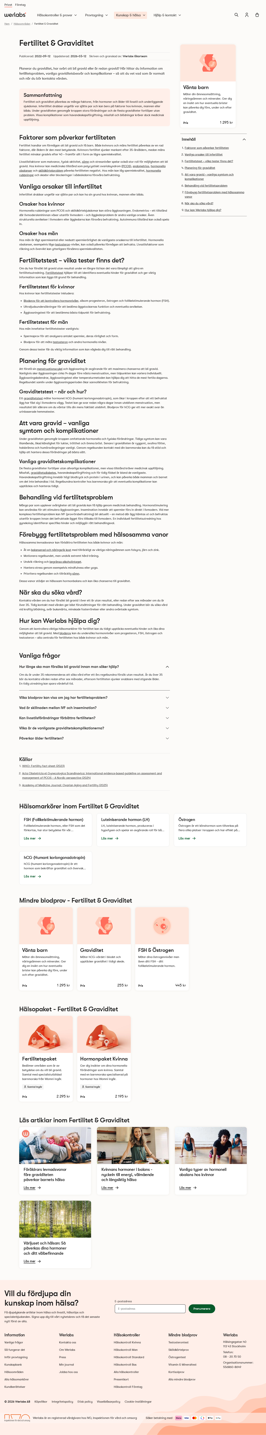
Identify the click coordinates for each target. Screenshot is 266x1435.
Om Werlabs (67, 1350)
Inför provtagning (16, 1357)
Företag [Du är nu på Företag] (20, 4)
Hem (7, 23)
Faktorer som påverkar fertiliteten (207, 148)
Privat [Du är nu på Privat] (8, 4)
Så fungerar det (14, 1350)
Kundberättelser (14, 1387)
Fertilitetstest (54, 273)
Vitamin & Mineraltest (182, 1364)
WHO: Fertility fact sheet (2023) (43, 766)
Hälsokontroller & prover (57, 15)
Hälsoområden (22, 23)
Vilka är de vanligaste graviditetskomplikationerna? (94, 728)
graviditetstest (33, 398)
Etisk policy (85, 1401)
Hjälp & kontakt (168, 15)
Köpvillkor (41, 1401)
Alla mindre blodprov (181, 1379)
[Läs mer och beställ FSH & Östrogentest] (162, 949)
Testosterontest (178, 1342)
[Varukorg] (257, 14)
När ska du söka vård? (199, 203)
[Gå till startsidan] (15, 14)
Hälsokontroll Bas (125, 1364)
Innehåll (214, 139)
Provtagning (96, 15)
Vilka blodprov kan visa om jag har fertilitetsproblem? (94, 697)
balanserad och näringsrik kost (51, 550)
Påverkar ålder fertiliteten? (94, 738)
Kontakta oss (67, 1342)
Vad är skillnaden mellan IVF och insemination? (94, 707)
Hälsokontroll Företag (128, 1387)
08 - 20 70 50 (232, 1356)
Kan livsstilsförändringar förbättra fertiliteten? (94, 718)
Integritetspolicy (62, 1401)
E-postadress (123, 1301)
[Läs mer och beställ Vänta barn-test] (208, 86)
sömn (85, 161)
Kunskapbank (13, 1364)
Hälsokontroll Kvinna (127, 1342)
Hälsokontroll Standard (129, 1357)
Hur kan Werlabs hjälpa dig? (203, 210)
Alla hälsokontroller (126, 1372)
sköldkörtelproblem (50, 170)
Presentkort (121, 1379)
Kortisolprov (176, 1372)
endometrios (141, 166)
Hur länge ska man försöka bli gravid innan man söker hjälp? (94, 666)
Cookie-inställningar (138, 1401)
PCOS (126, 166)
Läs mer (33, 838)
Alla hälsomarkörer (16, 1379)
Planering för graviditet (200, 168)
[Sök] (236, 14)
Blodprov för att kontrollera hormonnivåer (51, 300)
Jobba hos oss (68, 1372)
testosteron (62, 244)
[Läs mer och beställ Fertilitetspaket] (46, 1059)
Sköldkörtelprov (178, 1350)
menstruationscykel (49, 369)
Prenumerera (201, 1308)
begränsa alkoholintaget (65, 561)
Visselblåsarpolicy (108, 1401)
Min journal (66, 1364)
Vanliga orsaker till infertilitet (204, 154)
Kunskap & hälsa (131, 15)
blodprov (65, 633)
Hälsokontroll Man (126, 1350)
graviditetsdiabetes (43, 472)
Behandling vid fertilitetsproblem (206, 185)
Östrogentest (177, 1357)
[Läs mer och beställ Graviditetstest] (104, 949)
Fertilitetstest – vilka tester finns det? (209, 161)
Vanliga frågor (13, 1342)
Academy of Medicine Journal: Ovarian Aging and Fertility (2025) (65, 785)
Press (62, 1357)
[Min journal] (246, 14)
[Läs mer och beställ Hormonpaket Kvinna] (104, 1059)
